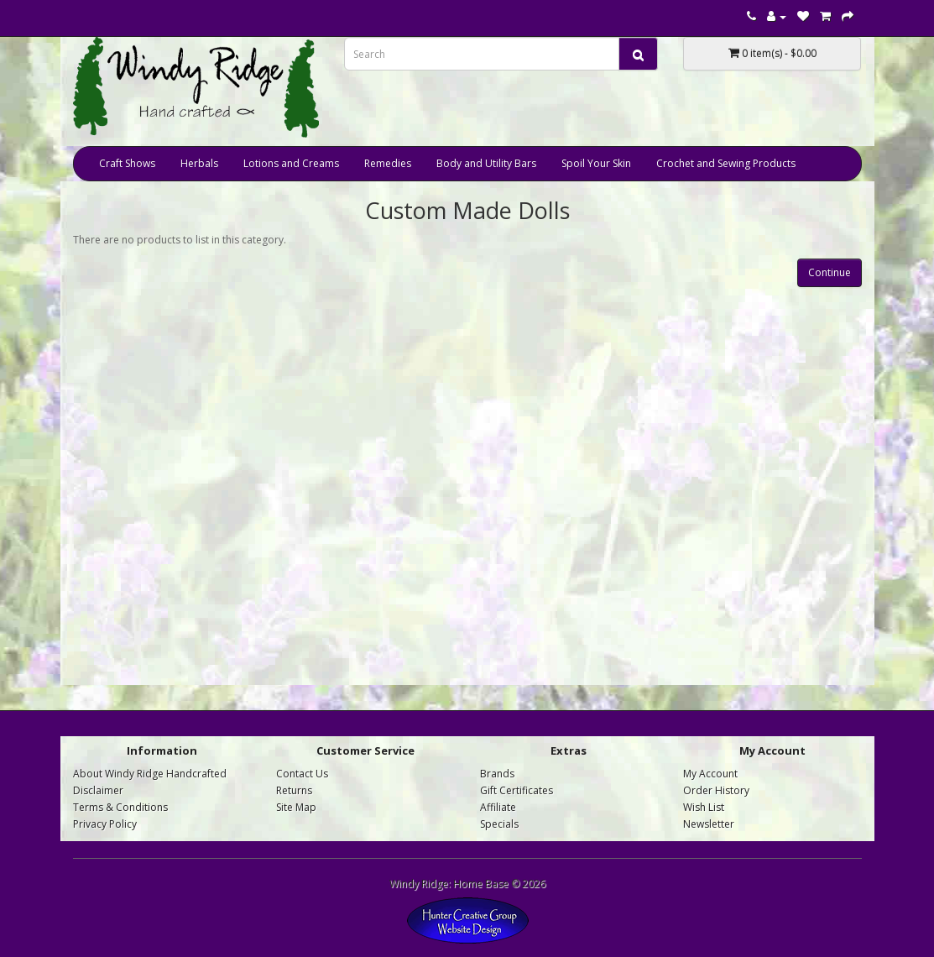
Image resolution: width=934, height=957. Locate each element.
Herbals (199, 163)
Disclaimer (98, 790)
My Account (710, 773)
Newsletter (708, 824)
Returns (294, 790)
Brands (497, 773)
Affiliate (498, 807)
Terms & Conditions (120, 807)
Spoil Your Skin (596, 163)
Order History (716, 790)
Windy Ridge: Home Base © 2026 (467, 883)
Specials (499, 824)
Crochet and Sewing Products (726, 163)
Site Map (296, 807)
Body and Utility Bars (486, 163)
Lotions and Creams (291, 163)
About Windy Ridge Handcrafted (150, 773)
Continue (829, 272)
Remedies (387, 163)
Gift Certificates (516, 790)
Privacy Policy (105, 824)
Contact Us (302, 773)
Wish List (703, 807)
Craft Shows (127, 163)
